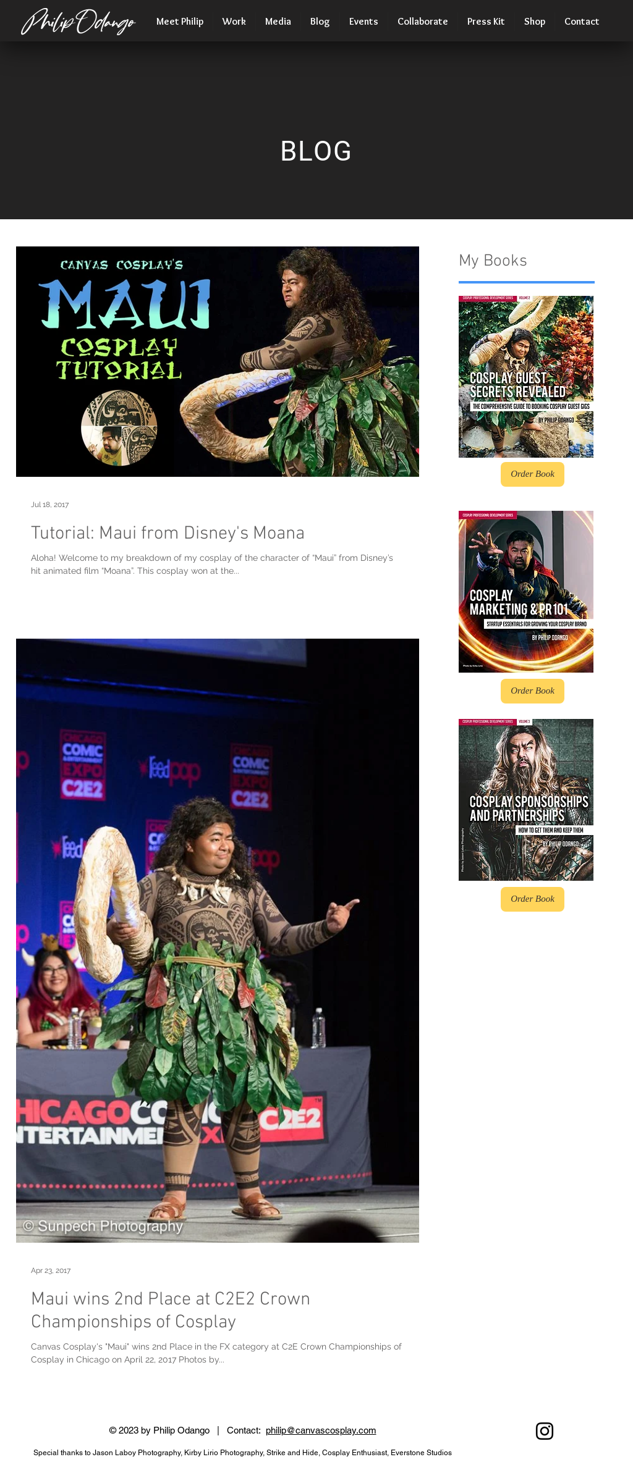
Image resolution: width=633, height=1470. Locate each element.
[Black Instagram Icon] (544, 1431)
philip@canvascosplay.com (321, 1430)
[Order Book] (532, 474)
